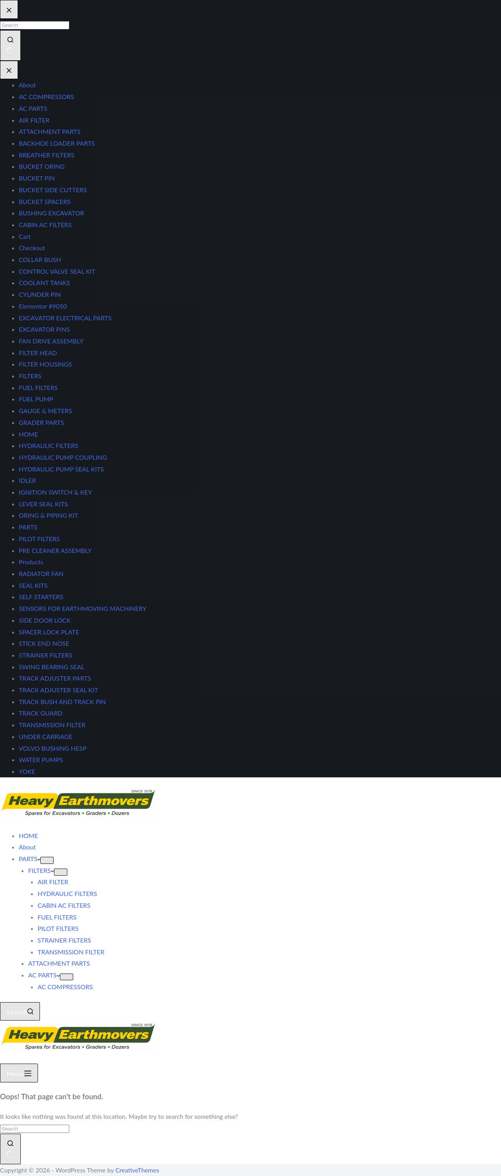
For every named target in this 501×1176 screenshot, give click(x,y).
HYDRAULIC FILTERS (67, 893)
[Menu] (19, 1073)
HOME (28, 835)
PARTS (29, 858)
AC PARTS (44, 975)
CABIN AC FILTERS (64, 905)
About (27, 847)
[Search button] (10, 1149)
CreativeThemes (137, 1170)
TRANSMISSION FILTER (71, 952)
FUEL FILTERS (57, 917)
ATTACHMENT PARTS (59, 963)
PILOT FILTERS (58, 928)
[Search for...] (34, 1129)
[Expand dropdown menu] (47, 860)
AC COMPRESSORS (65, 986)
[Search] (20, 1011)
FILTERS (41, 870)
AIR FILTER (53, 881)
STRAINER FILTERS (64, 940)
